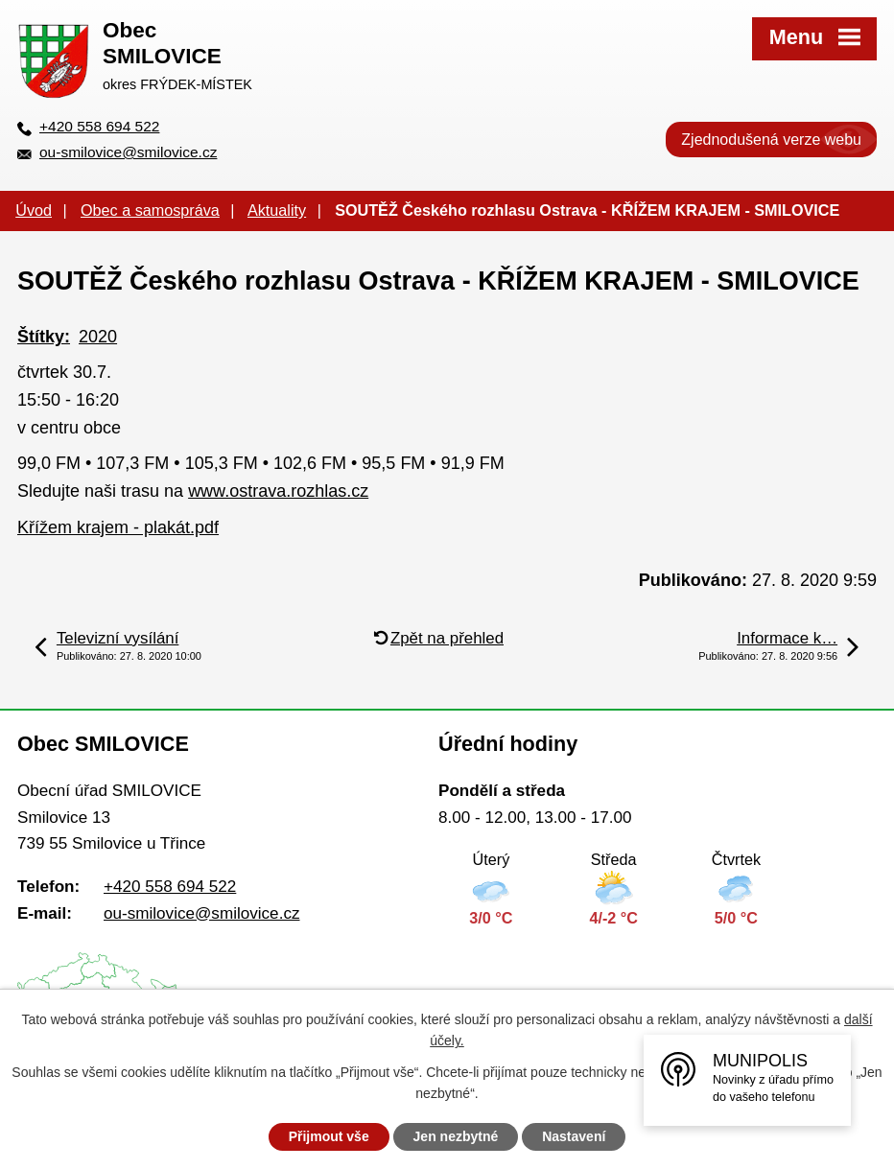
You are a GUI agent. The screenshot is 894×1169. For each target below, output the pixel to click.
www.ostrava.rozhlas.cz (278, 491)
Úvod (33, 210)
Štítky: (43, 336)
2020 (98, 336)
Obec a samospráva (150, 210)
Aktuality (276, 210)
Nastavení (573, 1136)
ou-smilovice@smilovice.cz (128, 152)
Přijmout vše (329, 1136)
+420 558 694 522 (99, 126)
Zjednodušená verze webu (771, 139)
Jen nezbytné (456, 1136)
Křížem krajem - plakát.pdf (118, 527)
